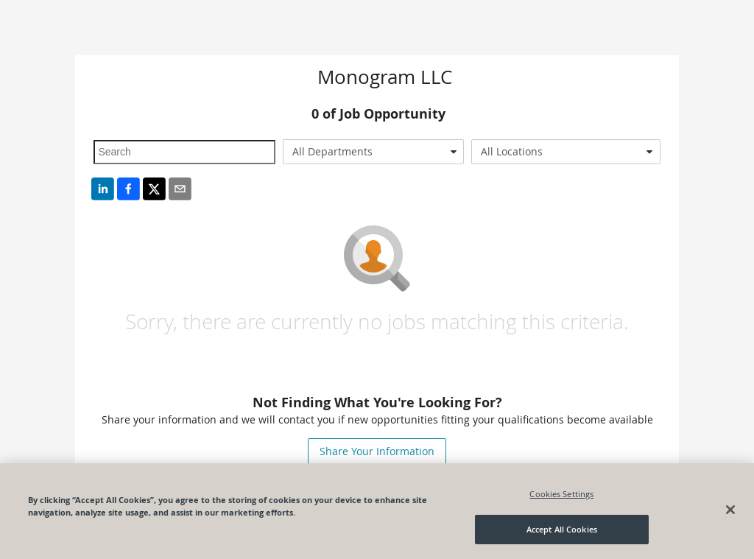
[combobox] (373, 151)
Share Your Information (377, 451)
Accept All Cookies (561, 529)
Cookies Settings (561, 493)
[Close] (730, 509)
